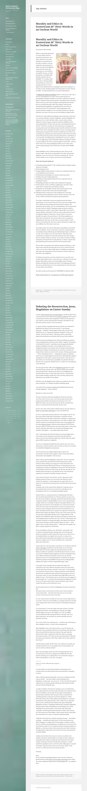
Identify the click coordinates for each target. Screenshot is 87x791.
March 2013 (8, 246)
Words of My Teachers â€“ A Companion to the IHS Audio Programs (54, 275)
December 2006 (9, 401)
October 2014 (9, 209)
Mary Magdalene (10, 70)
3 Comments (70, 776)
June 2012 (8, 263)
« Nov (8, 422)
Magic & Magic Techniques (12, 68)
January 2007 (9, 398)
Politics (7, 81)
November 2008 (9, 354)
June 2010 (8, 307)
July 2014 (8, 217)
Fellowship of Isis (10, 56)
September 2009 (9, 330)
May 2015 (8, 192)
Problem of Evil (9, 84)
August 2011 (8, 285)
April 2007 (8, 391)
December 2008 (9, 352)
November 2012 (9, 254)
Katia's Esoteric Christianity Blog (12, 7)
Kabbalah (8, 65)
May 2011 (8, 290)
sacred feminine (9, 89)
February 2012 (9, 271)
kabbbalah (60, 290)
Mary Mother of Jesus (11, 72)
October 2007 (9, 381)
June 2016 (8, 170)
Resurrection (62, 776)
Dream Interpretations (11, 26)
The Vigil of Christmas (11, 117)
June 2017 (8, 148)
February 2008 (9, 376)
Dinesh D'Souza (44, 776)
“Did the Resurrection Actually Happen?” (52, 314)
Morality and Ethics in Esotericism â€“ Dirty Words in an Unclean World (54, 26)
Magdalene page (60, 367)
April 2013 (8, 244)
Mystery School (46, 424)
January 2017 (9, 158)
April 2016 (8, 175)
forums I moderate (63, 316)
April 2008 (8, 371)
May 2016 (8, 173)
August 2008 (8, 361)
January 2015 (9, 202)
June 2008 (8, 366)
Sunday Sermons (9, 91)
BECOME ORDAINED (10, 23)
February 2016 (9, 178)
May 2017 (8, 151)
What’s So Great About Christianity (45, 410)
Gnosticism (8, 59)
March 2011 (8, 295)
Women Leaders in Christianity (13, 97)
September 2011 (9, 283)
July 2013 (8, 239)
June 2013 (8, 241)
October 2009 (9, 327)
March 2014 (8, 224)
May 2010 (8, 310)
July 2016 (8, 168)
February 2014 (9, 227)
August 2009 (8, 332)
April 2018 (8, 136)
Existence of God (9, 54)
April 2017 (8, 153)
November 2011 (9, 278)
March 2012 (8, 268)
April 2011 (8, 293)
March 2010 (8, 315)
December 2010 (9, 300)
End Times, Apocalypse (11, 51)
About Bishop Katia (10, 21)
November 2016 (9, 160)
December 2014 (9, 205)
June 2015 (8, 190)
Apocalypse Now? (10, 107)
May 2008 (8, 369)
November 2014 (9, 207)
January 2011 (9, 298)
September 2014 (9, 212)
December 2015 (9, 180)
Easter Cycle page (41, 548)
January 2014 (9, 229)
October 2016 (9, 163)
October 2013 (9, 234)
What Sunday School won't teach (64, 774)
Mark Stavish (66, 290)
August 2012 (8, 258)
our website (68, 422)
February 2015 (9, 200)
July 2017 (8, 146)
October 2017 (9, 143)
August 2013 (8, 236)
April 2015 (8, 195)
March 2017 (8, 156)
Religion (7, 86)
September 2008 (9, 359)
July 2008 (8, 364)
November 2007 (9, 379)
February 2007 (9, 396)
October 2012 (9, 256)
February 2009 (9, 347)
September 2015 (9, 185)
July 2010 (8, 305)
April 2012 (8, 266)
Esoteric (56, 290)
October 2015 (9, 183)
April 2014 (8, 222)
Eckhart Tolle (9, 49)
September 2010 (9, 303)
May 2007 (8, 388)
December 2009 (9, 322)
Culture (7, 44)
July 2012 (8, 261)
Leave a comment (45, 291)
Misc (7, 75)
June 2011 (8, 288)
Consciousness (9, 42)
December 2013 (9, 232)
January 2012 (9, 273)
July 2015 (8, 187)
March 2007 (8, 393)
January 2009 (9, 349)
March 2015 (8, 197)
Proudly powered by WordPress (43, 787)
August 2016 (8, 165)
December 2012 (9, 251)
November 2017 (9, 141)
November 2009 (9, 325)
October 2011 (9, 281)
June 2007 (8, 386)
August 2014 (8, 214)
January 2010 (9, 320)
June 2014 (8, 219)
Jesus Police (55, 776)
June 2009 (8, 337)
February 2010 (9, 317)
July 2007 (8, 383)
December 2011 (9, 276)
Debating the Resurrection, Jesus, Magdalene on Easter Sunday (56, 308)
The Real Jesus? (10, 32)
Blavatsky (38, 776)
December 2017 (9, 138)
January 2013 (9, 249)
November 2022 (9, 134)
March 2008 (8, 374)
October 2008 (9, 356)
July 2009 (8, 334)
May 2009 (8, 339)
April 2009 (8, 342)
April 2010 (8, 312)
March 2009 (8, 344)
